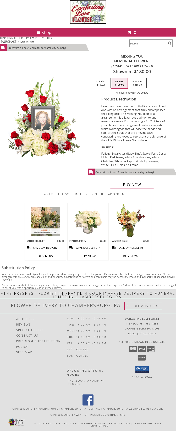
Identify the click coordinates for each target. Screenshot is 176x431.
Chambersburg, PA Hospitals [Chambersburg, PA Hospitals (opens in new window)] (80, 408)
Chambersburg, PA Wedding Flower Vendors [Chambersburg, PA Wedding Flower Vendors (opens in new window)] (133, 408)
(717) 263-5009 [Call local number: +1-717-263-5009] (146, 333)
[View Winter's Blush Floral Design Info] (130, 221)
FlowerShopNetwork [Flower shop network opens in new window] (90, 423)
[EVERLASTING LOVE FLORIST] (88, 23)
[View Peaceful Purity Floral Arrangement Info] (88, 221)
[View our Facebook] (88, 404)
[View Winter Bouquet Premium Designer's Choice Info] (45, 221)
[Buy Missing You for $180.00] (132, 185)
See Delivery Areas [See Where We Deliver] (143, 306)
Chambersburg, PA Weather (68, 414)
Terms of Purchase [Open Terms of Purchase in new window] (147, 423)
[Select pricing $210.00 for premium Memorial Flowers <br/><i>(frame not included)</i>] (137, 83)
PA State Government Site (107, 414)
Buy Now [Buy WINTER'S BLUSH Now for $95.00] (130, 256)
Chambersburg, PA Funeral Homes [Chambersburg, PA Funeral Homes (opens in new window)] (35, 408)
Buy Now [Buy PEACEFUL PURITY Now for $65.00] (88, 256)
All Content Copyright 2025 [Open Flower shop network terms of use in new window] (54, 423)
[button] (142, 369)
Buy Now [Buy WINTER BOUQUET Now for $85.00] (45, 256)
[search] (169, 43)
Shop (44, 32)
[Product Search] (148, 43)
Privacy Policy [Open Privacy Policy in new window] (119, 423)
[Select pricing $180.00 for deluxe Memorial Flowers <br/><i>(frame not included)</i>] (119, 83)
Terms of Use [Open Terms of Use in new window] (98, 425)
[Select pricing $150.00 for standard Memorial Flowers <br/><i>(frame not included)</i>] (101, 83)
